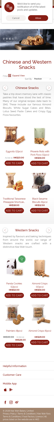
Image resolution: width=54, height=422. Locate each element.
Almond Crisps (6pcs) (40, 330)
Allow (38, 18)
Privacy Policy (9, 413)
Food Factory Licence (32, 416)
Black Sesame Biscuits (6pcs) (39, 200)
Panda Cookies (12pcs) (14, 285)
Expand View (16, 75)
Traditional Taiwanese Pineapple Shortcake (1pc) (14, 200)
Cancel (15, 18)
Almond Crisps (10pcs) (40, 285)
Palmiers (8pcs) (14, 330)
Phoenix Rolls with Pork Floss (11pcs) (39, 153)
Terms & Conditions (27, 413)
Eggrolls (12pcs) (14, 151)
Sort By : (29, 78)
